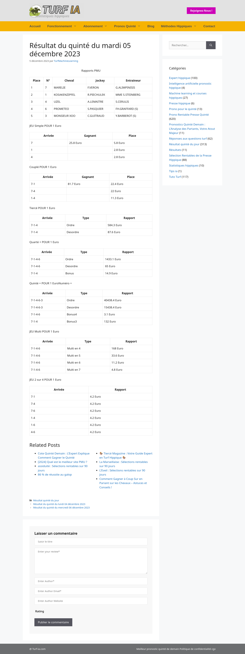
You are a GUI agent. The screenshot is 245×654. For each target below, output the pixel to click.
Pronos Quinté (129, 26)
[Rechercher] (211, 45)
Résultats (175, 150)
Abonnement (97, 26)
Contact (209, 26)
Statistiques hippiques (183, 165)
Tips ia (173, 171)
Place (36, 80)
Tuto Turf (175, 177)
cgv (214, 649)
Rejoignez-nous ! (201, 10)
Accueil (35, 26)
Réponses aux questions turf (188, 138)
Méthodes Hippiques (180, 26)
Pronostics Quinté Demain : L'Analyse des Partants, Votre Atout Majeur (192, 128)
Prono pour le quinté (182, 109)
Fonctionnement (63, 26)
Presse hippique (179, 103)
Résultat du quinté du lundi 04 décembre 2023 (59, 504)
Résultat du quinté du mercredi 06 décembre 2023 (61, 507)
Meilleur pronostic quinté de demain (157, 649)
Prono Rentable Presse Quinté (189, 114)
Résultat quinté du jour (46, 500)
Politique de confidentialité (195, 649)
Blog (150, 26)
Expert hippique (179, 78)
